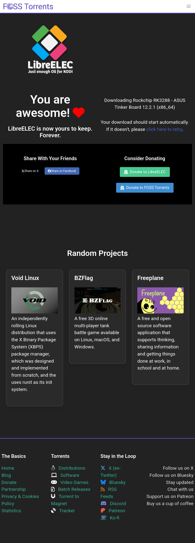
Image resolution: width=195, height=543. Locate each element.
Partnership (13, 489)
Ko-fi (110, 518)
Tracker (63, 510)
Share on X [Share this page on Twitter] (30, 171)
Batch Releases (70, 489)
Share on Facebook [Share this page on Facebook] (62, 171)
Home (7, 468)
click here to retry (164, 129)
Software (65, 475)
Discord (113, 503)
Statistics (11, 510)
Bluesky (113, 482)
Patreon (113, 510)
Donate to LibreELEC (145, 172)
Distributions (68, 468)
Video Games (70, 482)
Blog (6, 475)
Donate (9, 482)
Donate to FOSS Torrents (144, 187)
